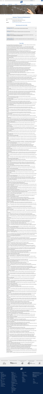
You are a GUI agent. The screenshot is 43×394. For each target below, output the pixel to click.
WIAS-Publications (13, 389)
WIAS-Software (13, 382)
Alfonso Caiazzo (25, 22)
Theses (12, 391)
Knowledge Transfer (14, 385)
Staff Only (31, 0)
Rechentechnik (23, 381)
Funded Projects (13, 378)
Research (16, 4)
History (1, 377)
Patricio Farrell (21, 22)
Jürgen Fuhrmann (17, 22)
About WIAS (3, 4)
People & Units (10, 4)
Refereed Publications (14, 388)
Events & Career (39, 4)
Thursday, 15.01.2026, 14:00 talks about (18, 31)
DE (41, 14)
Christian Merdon (29, 22)
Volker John (13, 22)
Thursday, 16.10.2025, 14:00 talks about (20, 39)
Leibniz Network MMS (14, 379)
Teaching (12, 386)
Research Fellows (3, 381)
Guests (1, 382)
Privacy (34, 381)
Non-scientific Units (3, 386)
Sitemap (34, 379)
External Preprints (13, 390)
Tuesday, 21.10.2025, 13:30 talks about (20, 35)
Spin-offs (12, 384)
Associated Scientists (3, 384)
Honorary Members (3, 383)
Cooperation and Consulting (14, 383)
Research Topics (13, 377)
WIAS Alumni (2, 385)
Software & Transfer (23, 4)
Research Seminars (9, 14)
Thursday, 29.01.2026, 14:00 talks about (17, 28)
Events (6, 14)
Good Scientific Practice (14, 380)
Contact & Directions (3, 378)
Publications (31, 4)
